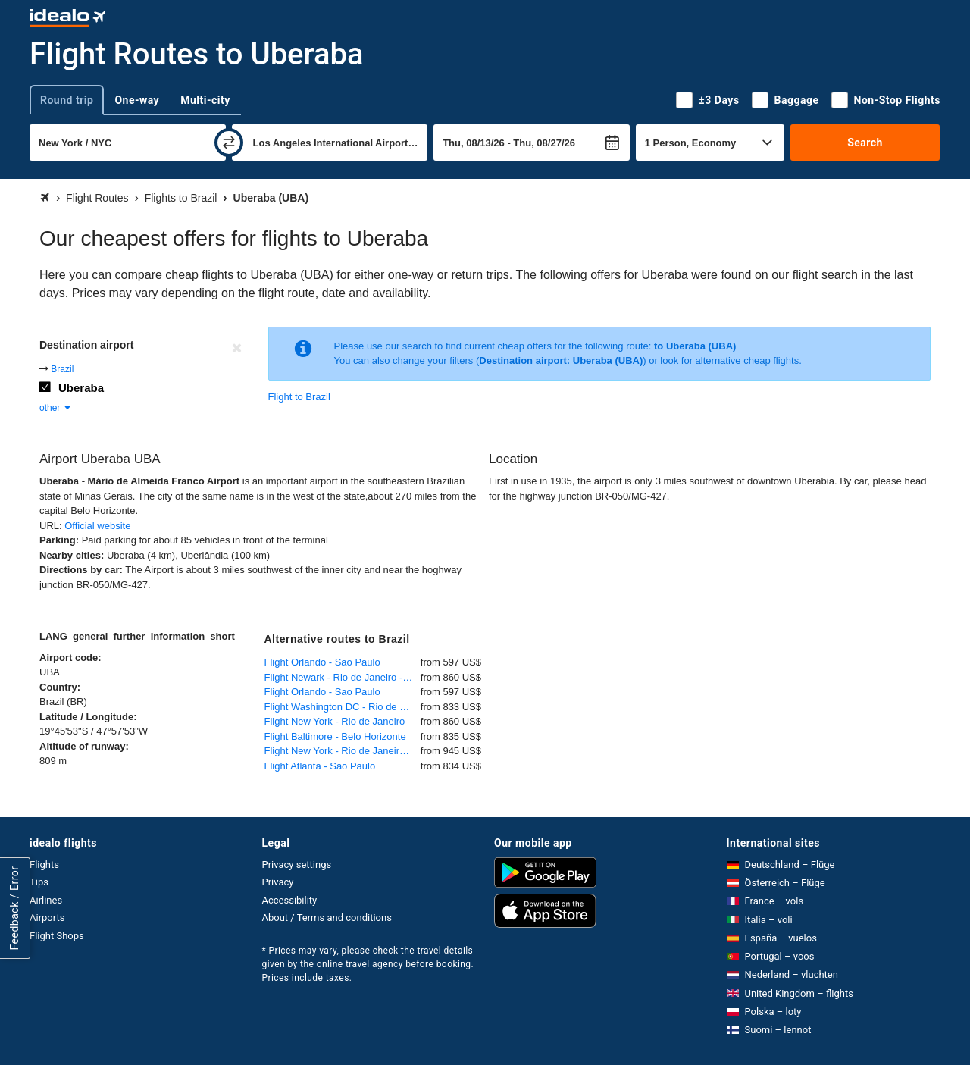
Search (865, 142)
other (55, 408)
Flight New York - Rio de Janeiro (334, 721)
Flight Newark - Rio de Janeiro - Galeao (342, 677)
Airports (47, 917)
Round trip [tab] (66, 100)
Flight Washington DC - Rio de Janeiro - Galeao (342, 707)
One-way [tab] (136, 100)
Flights (44, 864)
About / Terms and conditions (327, 917)
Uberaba (81, 387)
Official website (97, 525)
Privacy (278, 882)
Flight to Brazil (299, 397)
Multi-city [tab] (205, 100)
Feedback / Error (14, 908)
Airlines (46, 900)
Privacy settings (297, 864)
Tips (39, 882)
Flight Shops (57, 935)
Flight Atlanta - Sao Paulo (320, 766)
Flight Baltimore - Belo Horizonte (335, 736)
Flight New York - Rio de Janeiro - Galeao (342, 750)
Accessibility (290, 900)
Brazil (62, 369)
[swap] (228, 142)
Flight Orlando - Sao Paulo (322, 662)
